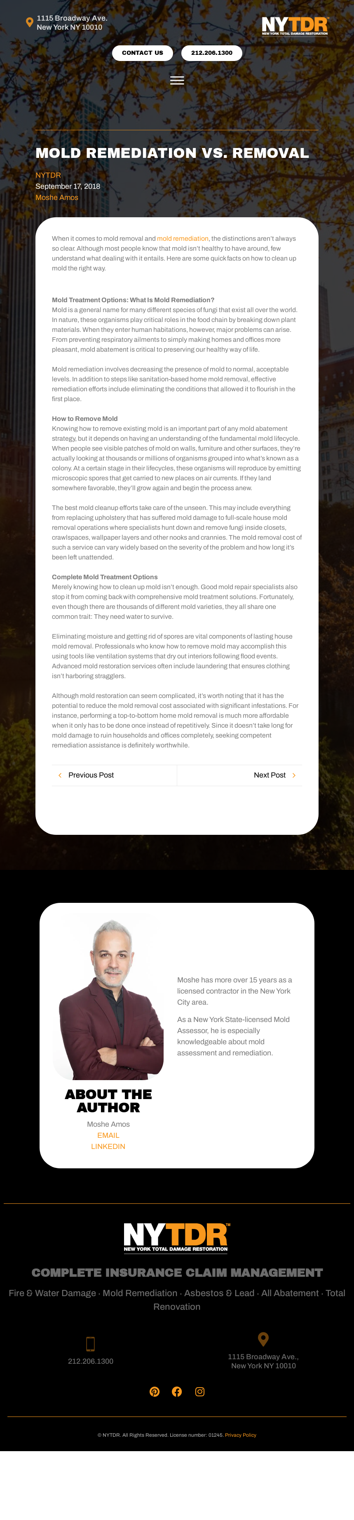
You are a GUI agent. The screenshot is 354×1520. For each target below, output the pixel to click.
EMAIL (108, 1135)
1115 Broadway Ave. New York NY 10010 (72, 22)
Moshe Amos (56, 197)
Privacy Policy (240, 1435)
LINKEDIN (108, 1146)
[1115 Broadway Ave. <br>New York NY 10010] (30, 22)
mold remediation (183, 238)
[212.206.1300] (90, 1344)
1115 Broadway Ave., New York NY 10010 (263, 1361)
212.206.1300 (90, 1361)
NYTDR (48, 175)
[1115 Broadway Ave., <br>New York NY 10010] (263, 1339)
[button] (177, 81)
